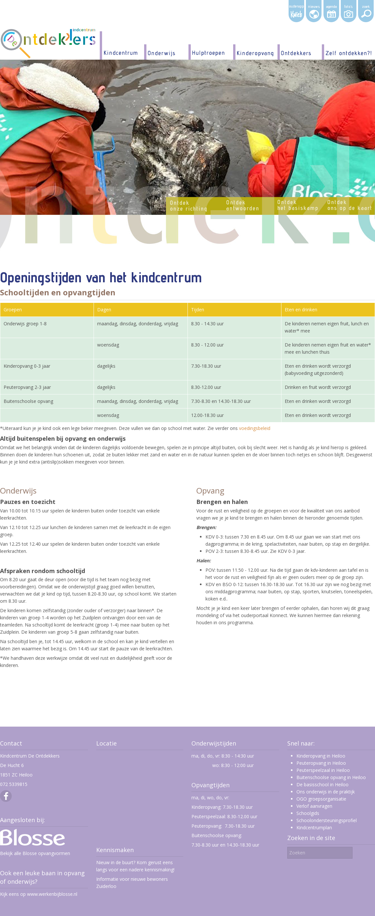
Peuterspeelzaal (208, 816)
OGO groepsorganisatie (321, 799)
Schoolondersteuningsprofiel (326, 820)
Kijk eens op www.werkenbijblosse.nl (38, 894)
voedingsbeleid (254, 428)
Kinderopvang (205, 807)
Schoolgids (307, 813)
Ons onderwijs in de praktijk (325, 792)
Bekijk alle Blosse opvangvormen (35, 853)
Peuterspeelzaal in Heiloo (323, 770)
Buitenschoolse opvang (216, 835)
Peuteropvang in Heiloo (321, 763)
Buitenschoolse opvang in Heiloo (331, 777)
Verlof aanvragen (314, 806)
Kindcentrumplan (314, 827)
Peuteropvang (206, 826)
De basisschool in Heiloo (322, 784)
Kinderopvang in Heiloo (320, 756)
